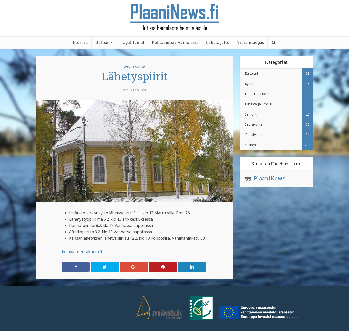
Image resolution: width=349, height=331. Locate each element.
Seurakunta (134, 66)
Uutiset (102, 42)
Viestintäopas (250, 42)
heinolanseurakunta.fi (82, 251)
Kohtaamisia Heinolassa (175, 42)
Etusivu (80, 42)
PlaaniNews (269, 178)
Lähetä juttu (218, 42)
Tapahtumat (132, 42)
